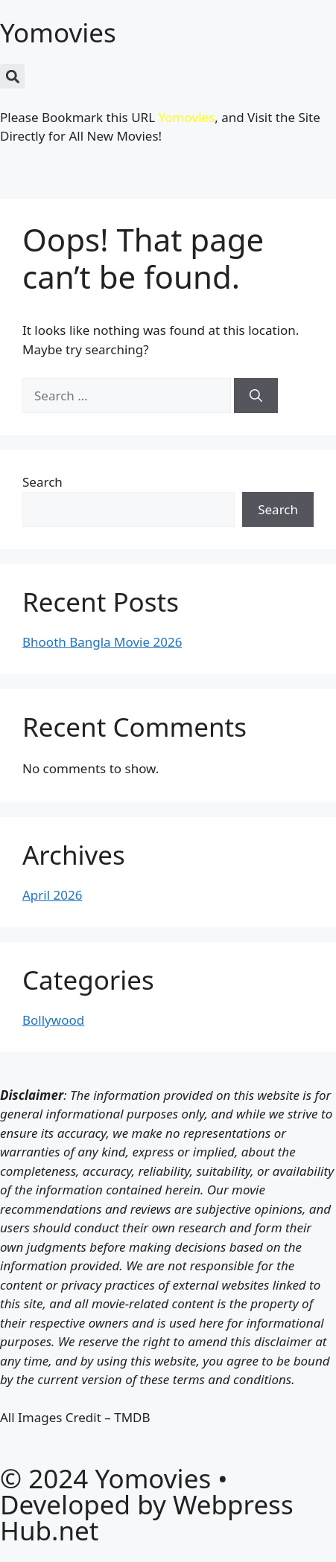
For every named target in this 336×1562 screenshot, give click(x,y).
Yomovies (58, 32)
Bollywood (53, 1019)
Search (42, 481)
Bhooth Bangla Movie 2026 (102, 641)
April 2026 (52, 894)
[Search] (256, 396)
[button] (12, 76)
